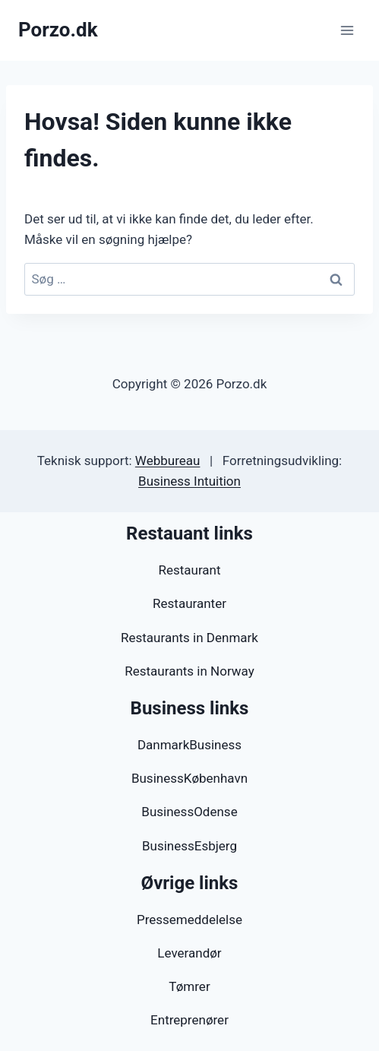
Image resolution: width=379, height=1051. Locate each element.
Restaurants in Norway (189, 671)
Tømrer (189, 986)
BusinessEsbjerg (189, 845)
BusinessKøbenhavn (189, 778)
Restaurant (189, 570)
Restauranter (189, 603)
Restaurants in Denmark (189, 637)
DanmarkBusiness (189, 744)
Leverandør (189, 953)
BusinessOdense (189, 811)
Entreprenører (189, 1019)
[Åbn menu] (347, 30)
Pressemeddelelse (189, 919)
